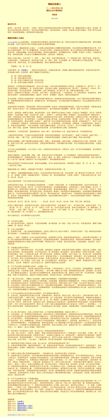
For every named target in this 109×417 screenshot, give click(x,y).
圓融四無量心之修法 (25, 406)
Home (10, 415)
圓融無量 (20, 404)
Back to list (16, 415)
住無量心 (24, 70)
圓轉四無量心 (22, 410)
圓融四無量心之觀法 (25, 408)
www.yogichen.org (14, 42)
